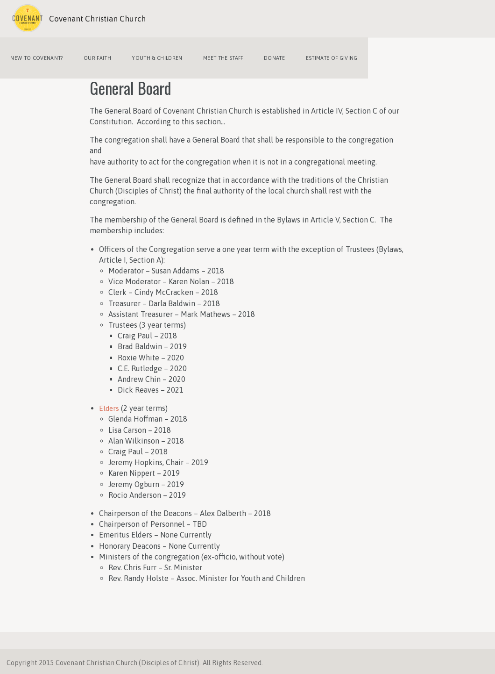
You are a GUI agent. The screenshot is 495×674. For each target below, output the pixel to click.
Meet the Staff (216, 56)
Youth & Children (152, 56)
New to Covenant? (35, 56)
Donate (265, 56)
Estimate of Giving (320, 56)
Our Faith (94, 56)
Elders (109, 404)
